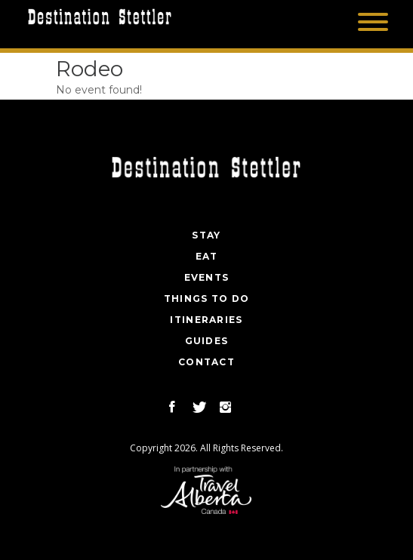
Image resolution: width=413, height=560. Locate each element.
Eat (207, 256)
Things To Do (207, 298)
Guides (207, 340)
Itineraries (206, 319)
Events (207, 277)
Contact (206, 362)
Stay (206, 235)
